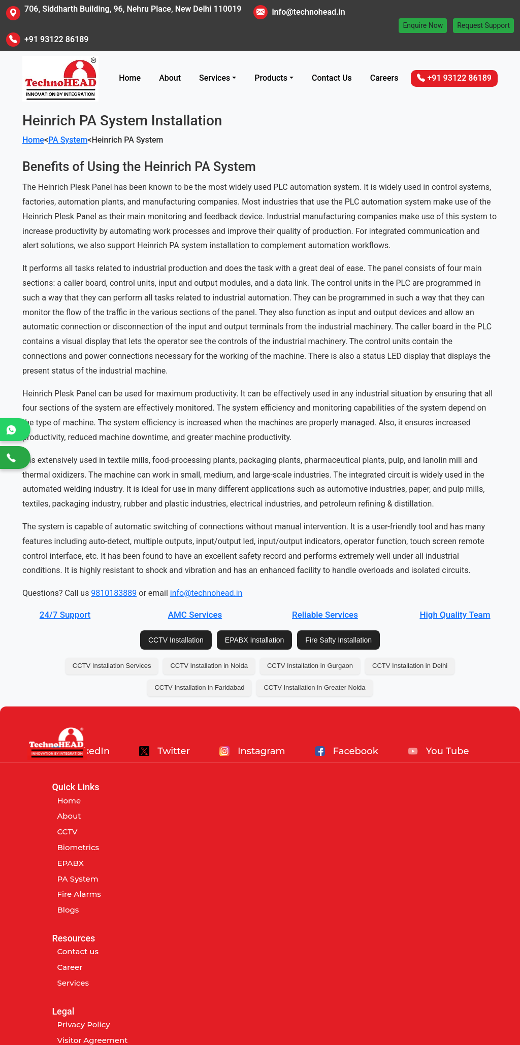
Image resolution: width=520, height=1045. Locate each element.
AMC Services (195, 615)
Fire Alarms (79, 894)
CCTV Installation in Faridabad (199, 687)
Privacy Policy (388, 800)
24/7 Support (65, 615)
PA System (67, 140)
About (170, 78)
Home (130, 78)
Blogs (68, 910)
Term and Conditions (402, 831)
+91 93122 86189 (56, 39)
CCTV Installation (176, 640)
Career (222, 816)
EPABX (70, 863)
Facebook (346, 751)
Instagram (252, 751)
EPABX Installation (254, 640)
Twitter (164, 751)
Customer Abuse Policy (406, 847)
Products (270, 78)
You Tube (438, 751)
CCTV (67, 831)
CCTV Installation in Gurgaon (310, 665)
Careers (384, 78)
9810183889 (114, 593)
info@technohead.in (308, 12)
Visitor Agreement (397, 816)
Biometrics (78, 847)
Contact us (230, 800)
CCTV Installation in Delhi (409, 665)
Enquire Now (423, 25)
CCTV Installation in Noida (208, 665)
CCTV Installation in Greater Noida (314, 687)
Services (214, 78)
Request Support (483, 25)
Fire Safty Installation (338, 640)
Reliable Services (325, 615)
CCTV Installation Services (112, 665)
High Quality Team (454, 615)
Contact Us (332, 78)
